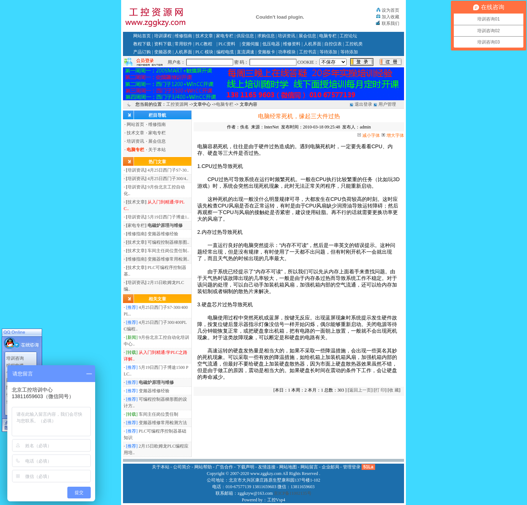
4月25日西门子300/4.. (167, 178)
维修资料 (291, 43)
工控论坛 (348, 35)
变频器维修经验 (162, 233)
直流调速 (245, 52)
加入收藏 (390, 16)
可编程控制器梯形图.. (168, 242)
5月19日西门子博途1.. (168, 217)
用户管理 (387, 104)
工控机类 (354, 43)
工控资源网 (177, 104)
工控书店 (308, 52)
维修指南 (183, 35)
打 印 (380, 390)
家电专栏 (224, 35)
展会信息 (307, 35)
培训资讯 (286, 35)
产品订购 (142, 52)
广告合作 (224, 467)
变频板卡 (266, 52)
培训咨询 (15, 355)
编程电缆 (225, 52)
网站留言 (309, 467)
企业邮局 (330, 467)
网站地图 (288, 467)
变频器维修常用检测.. (168, 259)
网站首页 (142, 35)
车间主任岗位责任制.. (168, 250)
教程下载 (142, 43)
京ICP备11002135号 (292, 493)
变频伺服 (250, 43)
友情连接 (267, 467)
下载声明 (245, 467)
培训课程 (163, 35)
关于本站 (157, 149)
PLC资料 (226, 43)
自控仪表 (333, 43)
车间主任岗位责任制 (158, 414)
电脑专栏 (328, 35)
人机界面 (312, 43)
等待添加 (328, 52)
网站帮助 (203, 467)
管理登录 (351, 467)
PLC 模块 (204, 52)
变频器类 (163, 52)
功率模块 (287, 52)
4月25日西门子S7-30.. (168, 170)
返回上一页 (360, 390)
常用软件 (183, 43)
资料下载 (163, 43)
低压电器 (271, 43)
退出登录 (363, 104)
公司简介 (182, 467)
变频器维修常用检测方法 (163, 422)
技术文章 (204, 35)
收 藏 (394, 390)
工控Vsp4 (276, 499)
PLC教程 (203, 43)
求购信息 (266, 35)
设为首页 (390, 10)
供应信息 (245, 35)
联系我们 (390, 23)
